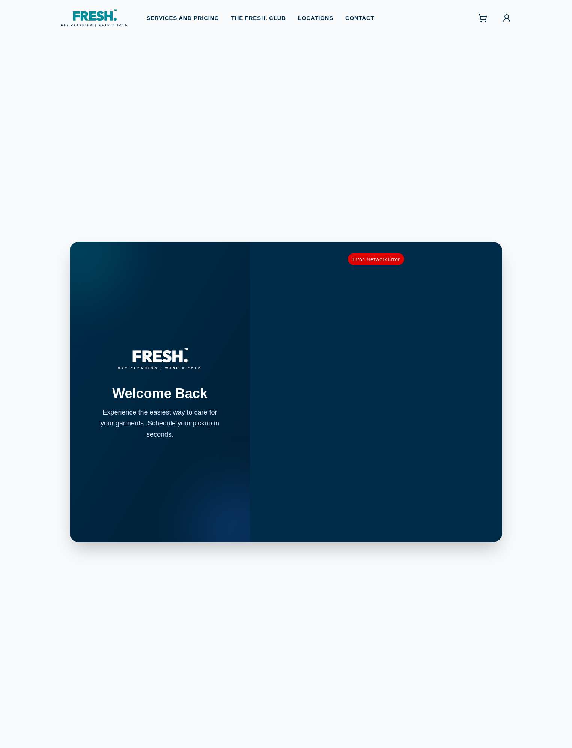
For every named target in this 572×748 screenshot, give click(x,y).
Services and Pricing (182, 14)
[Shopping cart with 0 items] (482, 14)
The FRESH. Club (258, 14)
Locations (315, 14)
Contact (359, 14)
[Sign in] (506, 14)
